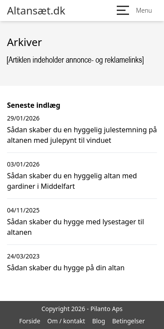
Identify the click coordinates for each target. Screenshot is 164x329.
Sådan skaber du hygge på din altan (66, 267)
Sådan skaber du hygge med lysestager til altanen (75, 227)
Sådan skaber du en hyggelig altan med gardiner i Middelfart (72, 181)
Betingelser (128, 321)
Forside (29, 321)
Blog (98, 321)
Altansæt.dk (36, 11)
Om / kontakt (66, 321)
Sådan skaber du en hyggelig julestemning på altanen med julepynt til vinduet (82, 135)
